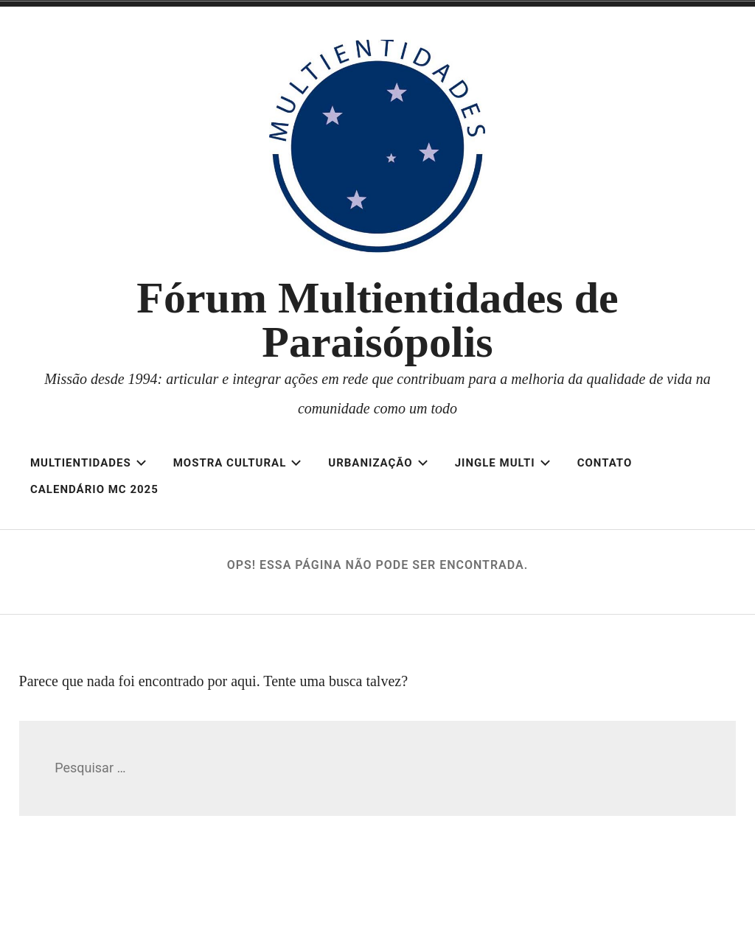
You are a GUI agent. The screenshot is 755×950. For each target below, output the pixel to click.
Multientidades (88, 462)
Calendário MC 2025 (94, 489)
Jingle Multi (503, 462)
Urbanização (378, 462)
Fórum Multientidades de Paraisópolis (377, 319)
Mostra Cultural (237, 462)
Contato (605, 462)
